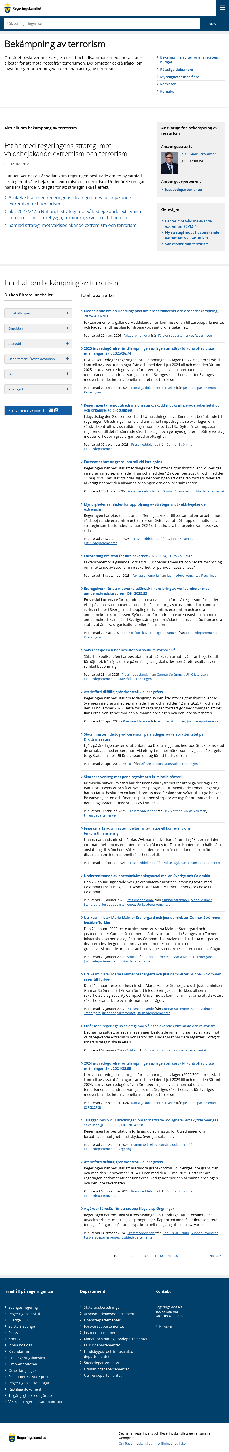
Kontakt (167, 91)
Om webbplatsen (22, 1364)
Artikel (128, 764)
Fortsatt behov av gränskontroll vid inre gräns (123, 461)
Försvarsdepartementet (175, 335)
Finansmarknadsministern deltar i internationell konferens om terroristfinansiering (137, 831)
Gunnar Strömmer (200, 154)
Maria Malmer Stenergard (192, 957)
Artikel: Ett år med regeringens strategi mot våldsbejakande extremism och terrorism (69, 200)
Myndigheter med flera (179, 76)
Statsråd (40, 343)
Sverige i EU (18, 1320)
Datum (40, 374)
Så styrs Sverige (21, 1326)
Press (13, 1332)
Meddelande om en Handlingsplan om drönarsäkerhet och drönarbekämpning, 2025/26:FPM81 (151, 313)
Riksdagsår (40, 389)
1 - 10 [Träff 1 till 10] (113, 1256)
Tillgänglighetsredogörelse (30, 1395)
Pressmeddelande (144, 444)
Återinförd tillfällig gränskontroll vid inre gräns (123, 691)
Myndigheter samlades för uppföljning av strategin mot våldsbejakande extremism (145, 507)
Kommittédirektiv (134, 633)
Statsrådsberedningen (135, 679)
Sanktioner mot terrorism (187, 243)
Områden (40, 328)
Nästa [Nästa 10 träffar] (215, 1256)
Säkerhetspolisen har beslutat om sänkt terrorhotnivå (130, 650)
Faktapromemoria (137, 335)
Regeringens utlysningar (28, 1382)
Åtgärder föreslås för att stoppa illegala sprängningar (129, 1208)
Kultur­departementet (102, 1345)
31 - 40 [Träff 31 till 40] (158, 1256)
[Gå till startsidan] (23, 8)
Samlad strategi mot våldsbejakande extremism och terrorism (72, 225)
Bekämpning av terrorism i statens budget (189, 60)
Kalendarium (19, 1351)
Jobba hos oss (20, 1345)
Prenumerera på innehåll (33, 410)
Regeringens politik (24, 1313)
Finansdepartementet (100, 815)
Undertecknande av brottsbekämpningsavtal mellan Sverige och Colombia (147, 875)
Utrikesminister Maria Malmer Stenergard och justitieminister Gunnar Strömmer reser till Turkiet (152, 976)
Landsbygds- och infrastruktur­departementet (110, 1354)
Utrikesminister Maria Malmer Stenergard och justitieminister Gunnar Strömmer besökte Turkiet (152, 920)
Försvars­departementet (104, 1326)
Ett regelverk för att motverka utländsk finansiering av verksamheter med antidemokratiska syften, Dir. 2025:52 (147, 591)
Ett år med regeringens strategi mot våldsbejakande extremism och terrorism (150, 1026)
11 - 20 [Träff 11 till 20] (127, 1256)
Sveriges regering (23, 1307)
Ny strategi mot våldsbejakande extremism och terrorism (192, 235)
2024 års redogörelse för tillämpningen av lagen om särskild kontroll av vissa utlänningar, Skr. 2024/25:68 (149, 1066)
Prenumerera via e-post (28, 1376)
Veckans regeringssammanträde (35, 1401)
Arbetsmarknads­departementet (111, 1313)
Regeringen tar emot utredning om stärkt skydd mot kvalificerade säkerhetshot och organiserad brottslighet (151, 408)
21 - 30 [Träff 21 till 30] (143, 1256)
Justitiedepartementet (199, 388)
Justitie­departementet (183, 189)
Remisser (168, 84)
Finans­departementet (102, 1320)
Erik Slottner (172, 811)
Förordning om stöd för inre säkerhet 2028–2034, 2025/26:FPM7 (138, 555)
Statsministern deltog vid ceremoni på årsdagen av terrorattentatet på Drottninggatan (144, 737)
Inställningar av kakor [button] (171, 1443)
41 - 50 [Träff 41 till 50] (173, 1256)
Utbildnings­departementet (106, 1369)
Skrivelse (168, 388)
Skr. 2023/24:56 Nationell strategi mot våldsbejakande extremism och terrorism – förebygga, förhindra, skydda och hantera (75, 214)
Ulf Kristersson (197, 674)
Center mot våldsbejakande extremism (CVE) (192, 223)
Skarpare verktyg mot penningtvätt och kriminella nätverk (133, 776)
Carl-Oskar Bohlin (176, 1233)
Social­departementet (101, 1362)
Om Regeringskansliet (26, 1357)
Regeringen (203, 335)
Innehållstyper (40, 313)
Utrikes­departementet (103, 1375)
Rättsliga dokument (176, 69)
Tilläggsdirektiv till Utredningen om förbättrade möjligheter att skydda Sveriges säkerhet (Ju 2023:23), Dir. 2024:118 (151, 1122)
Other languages (22, 1370)
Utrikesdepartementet (153, 904)
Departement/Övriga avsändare (40, 358)
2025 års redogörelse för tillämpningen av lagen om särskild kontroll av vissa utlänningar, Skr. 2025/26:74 (149, 351)
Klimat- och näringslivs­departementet (116, 1338)
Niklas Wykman (194, 811)
